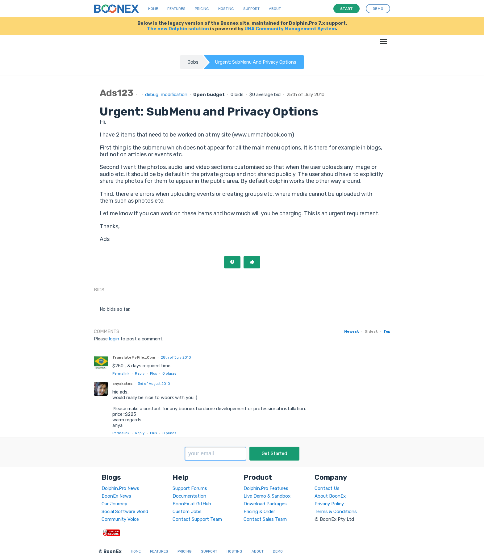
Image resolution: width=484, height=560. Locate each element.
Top (386, 331)
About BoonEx (330, 496)
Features (176, 8)
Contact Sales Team (265, 519)
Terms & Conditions (336, 511)
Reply (139, 373)
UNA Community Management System (290, 29)
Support (251, 8)
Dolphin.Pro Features (266, 488)
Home (153, 8)
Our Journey (114, 504)
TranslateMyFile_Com (133, 357)
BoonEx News (116, 496)
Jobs (193, 62)
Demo (278, 551)
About (275, 8)
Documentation (189, 496)
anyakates (122, 383)
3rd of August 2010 (154, 383)
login (114, 339)
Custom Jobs (187, 511)
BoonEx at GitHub (192, 504)
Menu (382, 38)
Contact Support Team (197, 519)
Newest (351, 331)
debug (151, 94)
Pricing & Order (259, 511)
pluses (169, 373)
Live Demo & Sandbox (267, 496)
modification (174, 94)
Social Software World (125, 511)
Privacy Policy (329, 504)
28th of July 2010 (176, 357)
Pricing (202, 8)
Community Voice (120, 519)
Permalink (120, 373)
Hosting (226, 8)
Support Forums (190, 488)
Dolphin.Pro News (120, 488)
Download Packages (265, 504)
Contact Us (327, 488)
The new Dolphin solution (178, 29)
